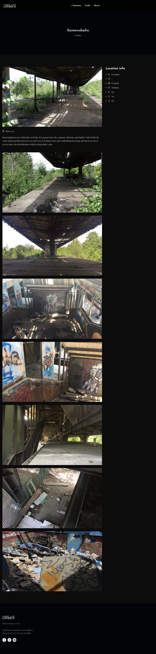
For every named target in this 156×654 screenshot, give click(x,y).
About (97, 6)
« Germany (76, 6)
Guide (87, 6)
